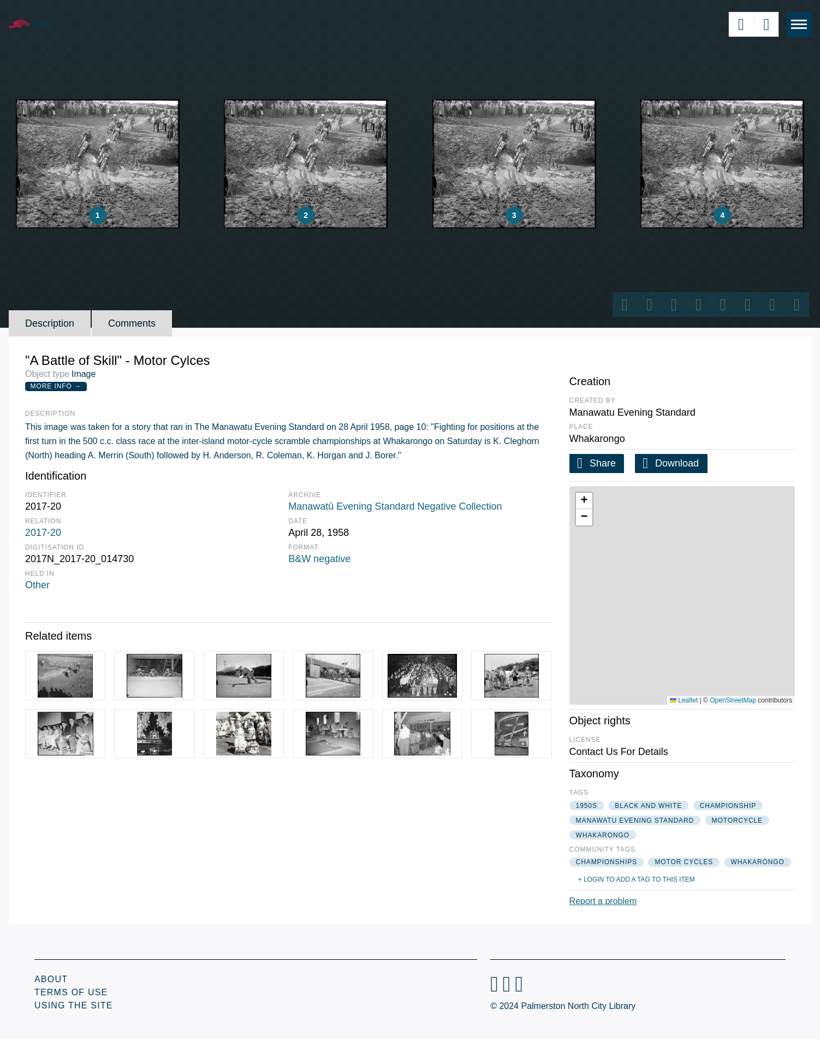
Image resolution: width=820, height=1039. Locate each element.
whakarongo (602, 835)
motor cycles (684, 862)
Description (49, 323)
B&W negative (319, 558)
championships (606, 862)
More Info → (56, 386)
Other (37, 585)
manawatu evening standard (635, 820)
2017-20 (43, 532)
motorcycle (737, 820)
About (51, 979)
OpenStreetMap (733, 700)
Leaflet (684, 700)
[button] (584, 501)
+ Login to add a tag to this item (636, 879)
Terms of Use (71, 992)
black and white (648, 806)
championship (728, 806)
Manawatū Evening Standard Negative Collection (395, 506)
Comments (132, 323)
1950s (586, 806)
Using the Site (73, 1005)
